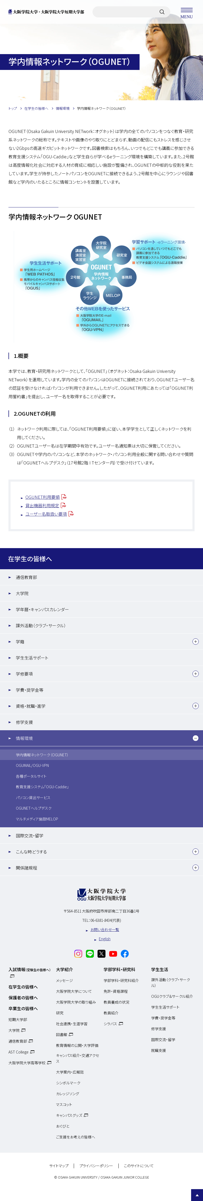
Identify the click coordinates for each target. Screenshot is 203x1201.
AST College (18, 1052)
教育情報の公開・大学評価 (77, 1045)
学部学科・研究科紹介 (121, 980)
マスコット (64, 1104)
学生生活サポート (32, 657)
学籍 (20, 641)
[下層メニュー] (195, 641)
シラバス (110, 1023)
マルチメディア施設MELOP (37, 819)
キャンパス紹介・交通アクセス (77, 1058)
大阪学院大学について (74, 991)
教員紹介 (111, 1012)
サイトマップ (58, 1166)
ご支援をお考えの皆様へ (75, 1137)
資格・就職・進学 (30, 706)
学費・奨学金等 (29, 690)
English (104, 938)
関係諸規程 (26, 868)
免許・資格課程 (116, 991)
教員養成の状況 (116, 1002)
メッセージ (64, 980)
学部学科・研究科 (119, 969)
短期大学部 (17, 1019)
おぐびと (62, 1126)
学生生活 (159, 969)
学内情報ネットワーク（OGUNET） (42, 754)
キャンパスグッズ (69, 1115)
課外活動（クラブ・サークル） (41, 625)
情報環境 (24, 738)
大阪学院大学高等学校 (26, 1062)
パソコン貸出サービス (33, 797)
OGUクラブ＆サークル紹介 (172, 996)
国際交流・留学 (29, 835)
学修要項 (24, 674)
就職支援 (158, 1050)
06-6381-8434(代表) (105, 920)
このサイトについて (139, 1166)
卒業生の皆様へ (23, 1008)
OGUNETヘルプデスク (34, 808)
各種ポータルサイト (31, 776)
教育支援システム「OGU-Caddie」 (42, 786)
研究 (59, 1012)
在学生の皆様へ (30, 558)
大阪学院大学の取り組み (76, 1002)
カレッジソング (67, 1093)
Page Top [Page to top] (197, 1195)
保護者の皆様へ (23, 997)
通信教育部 (26, 577)
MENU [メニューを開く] (187, 11)
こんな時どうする (31, 851)
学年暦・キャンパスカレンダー (42, 609)
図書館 (61, 1034)
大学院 (22, 593)
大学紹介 (64, 969)
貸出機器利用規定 (42, 505)
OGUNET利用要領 (42, 497)
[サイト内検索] (162, 11)
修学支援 (24, 722)
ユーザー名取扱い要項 (46, 514)
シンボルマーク (68, 1082)
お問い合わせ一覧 (104, 929)
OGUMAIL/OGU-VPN (32, 765)
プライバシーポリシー (96, 1166)
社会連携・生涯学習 (71, 1023)
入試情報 (29, 969)
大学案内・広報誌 (70, 1072)
